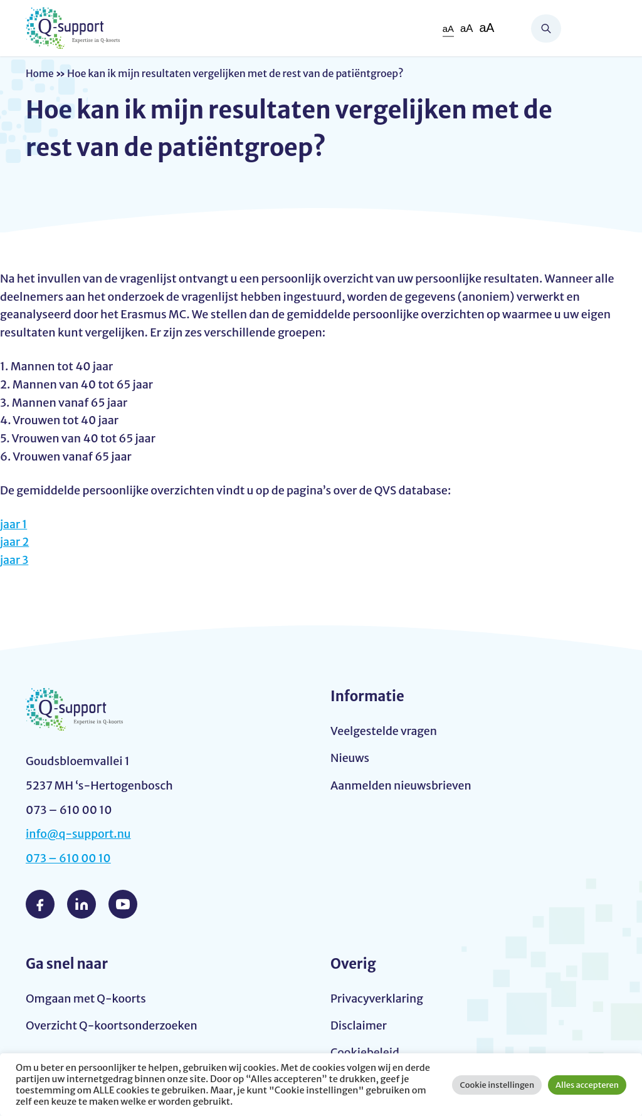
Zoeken (546, 28)
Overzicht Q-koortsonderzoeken (112, 1025)
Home (40, 73)
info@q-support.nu (79, 834)
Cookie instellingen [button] (497, 1085)
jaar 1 (14, 523)
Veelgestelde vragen (384, 731)
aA (447, 28)
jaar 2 (14, 542)
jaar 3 (14, 560)
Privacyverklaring (377, 998)
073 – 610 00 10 (69, 858)
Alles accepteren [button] (587, 1085)
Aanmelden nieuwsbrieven (401, 785)
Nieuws (350, 758)
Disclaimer (358, 1025)
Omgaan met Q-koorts (86, 998)
